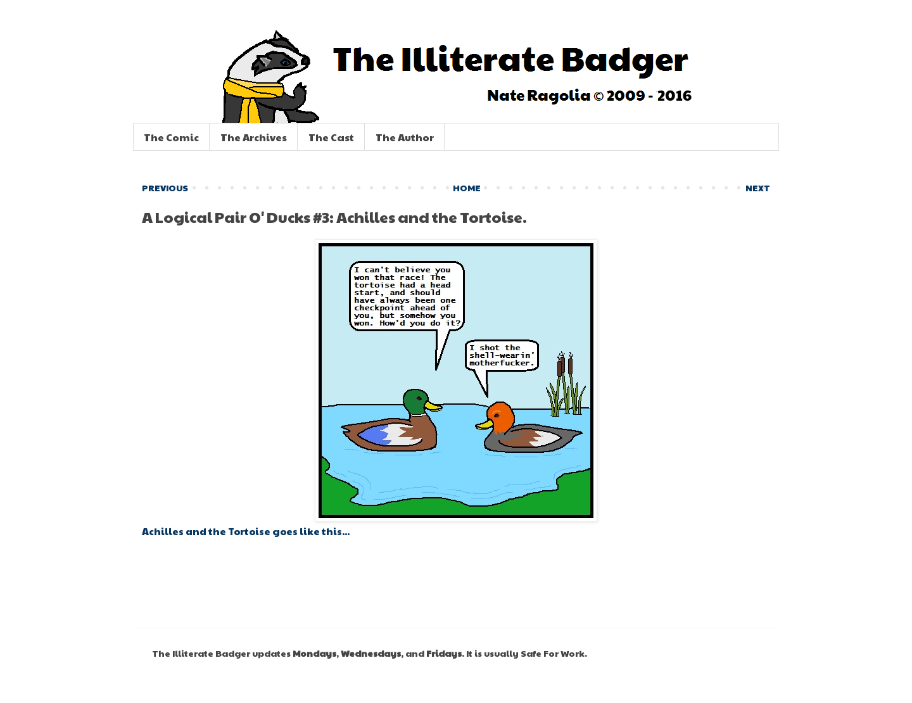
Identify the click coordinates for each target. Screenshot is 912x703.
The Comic (171, 137)
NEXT (757, 187)
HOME (467, 187)
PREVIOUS (165, 187)
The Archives (253, 137)
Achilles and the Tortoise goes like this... (246, 531)
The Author (405, 137)
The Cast (331, 137)
